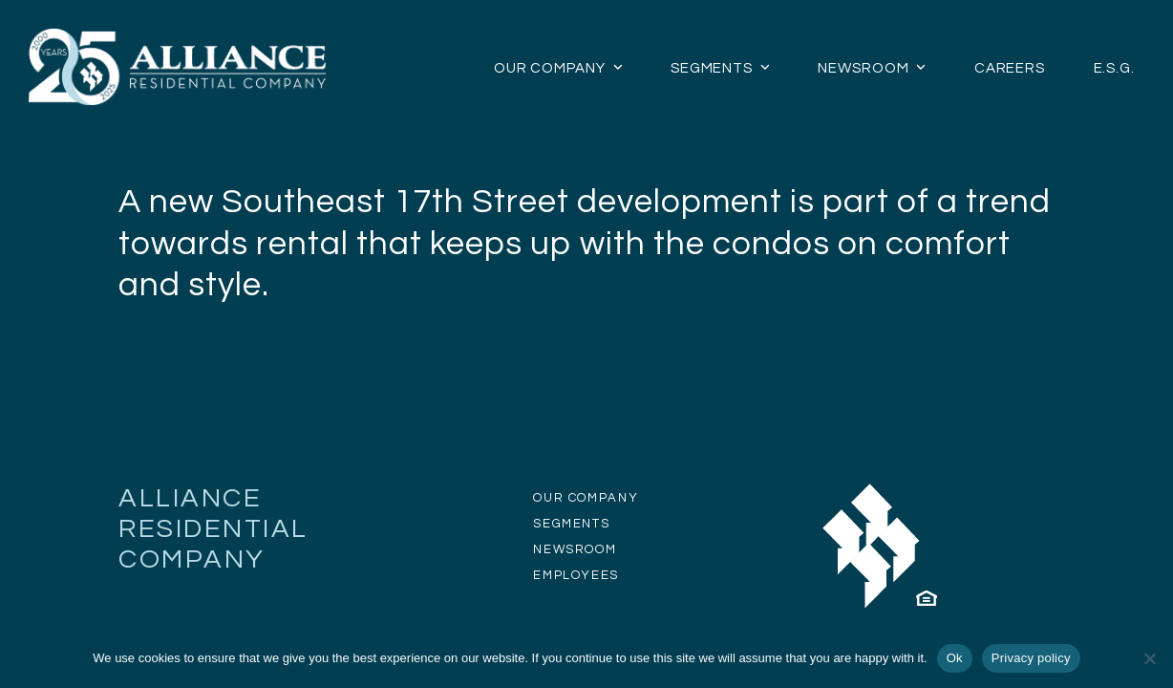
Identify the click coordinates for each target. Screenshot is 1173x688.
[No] (1149, 658)
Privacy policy (1031, 658)
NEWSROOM (574, 549)
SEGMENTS (571, 523)
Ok (955, 658)
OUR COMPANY (585, 498)
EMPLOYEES (576, 575)
